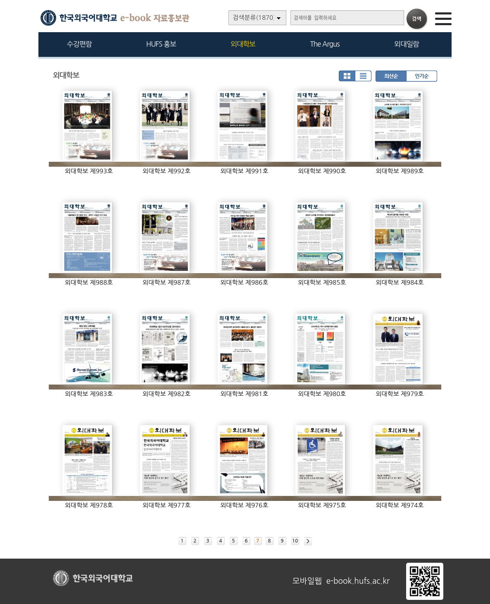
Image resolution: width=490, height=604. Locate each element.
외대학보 (243, 43)
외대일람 (406, 43)
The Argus (325, 43)
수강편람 (79, 43)
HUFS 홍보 (161, 43)
